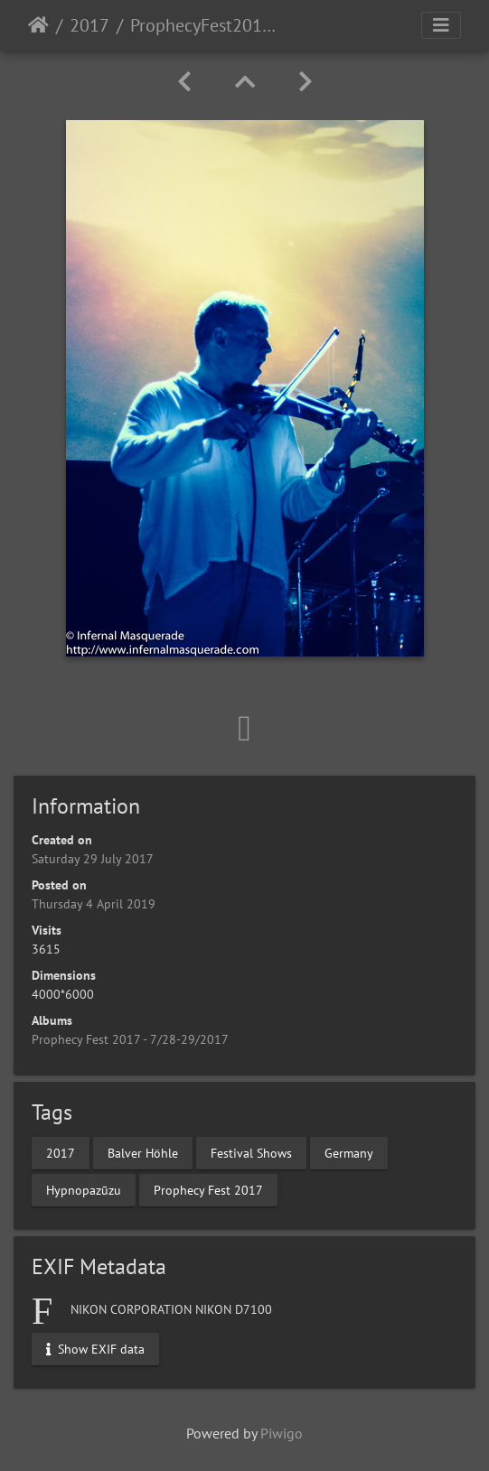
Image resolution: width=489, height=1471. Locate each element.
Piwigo (281, 1433)
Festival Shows (251, 1152)
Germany (348, 1152)
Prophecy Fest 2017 (208, 1189)
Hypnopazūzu (83, 1189)
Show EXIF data (95, 1348)
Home (38, 25)
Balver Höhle (143, 1152)
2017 (89, 25)
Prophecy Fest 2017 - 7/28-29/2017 (130, 1039)
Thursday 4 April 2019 (93, 904)
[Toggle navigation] (441, 25)
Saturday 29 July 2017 (93, 859)
